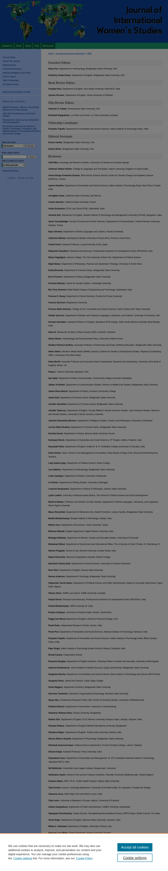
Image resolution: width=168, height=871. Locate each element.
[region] (84, 852)
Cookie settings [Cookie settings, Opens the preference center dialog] (135, 858)
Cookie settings (22, 858)
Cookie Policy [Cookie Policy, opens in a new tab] (84, 858)
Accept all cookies (135, 847)
